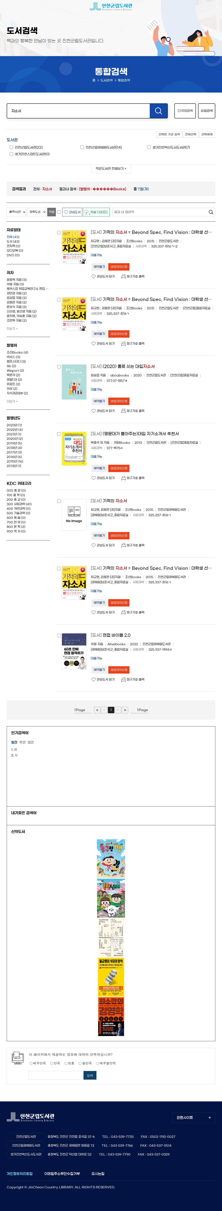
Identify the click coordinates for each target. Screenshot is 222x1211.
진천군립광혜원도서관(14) (104, 147)
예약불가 (99, 266)
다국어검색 (185, 110)
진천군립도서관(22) (29, 147)
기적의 (109, 501)
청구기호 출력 (135, 276)
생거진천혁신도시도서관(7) (171, 147)
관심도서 (74, 212)
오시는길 (97, 1173)
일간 (14, 742)
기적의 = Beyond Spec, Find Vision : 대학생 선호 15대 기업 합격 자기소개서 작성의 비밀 (153, 232)
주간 (22, 742)
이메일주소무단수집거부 (62, 1173)
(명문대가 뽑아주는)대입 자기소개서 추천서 (135, 434)
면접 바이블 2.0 (111, 635)
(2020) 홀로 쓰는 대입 (123, 366)
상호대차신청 (118, 266)
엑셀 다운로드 (99, 212)
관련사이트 (185, 1117)
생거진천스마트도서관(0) (32, 154)
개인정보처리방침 (20, 1173)
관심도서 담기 (106, 276)
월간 (31, 742)
